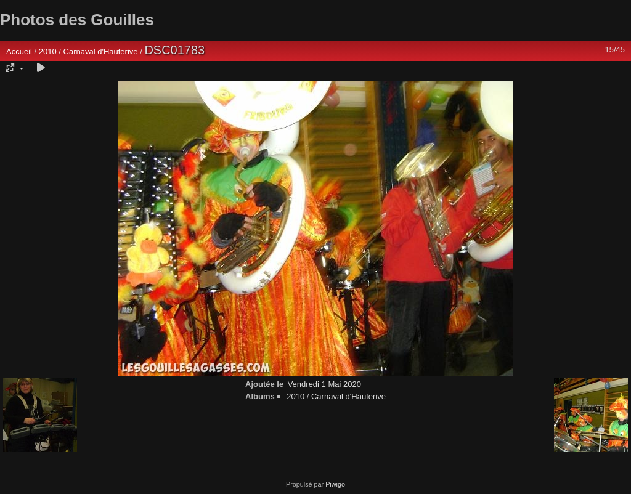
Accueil (19, 51)
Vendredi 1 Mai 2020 (324, 384)
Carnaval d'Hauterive (100, 51)
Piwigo (335, 484)
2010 (48, 51)
